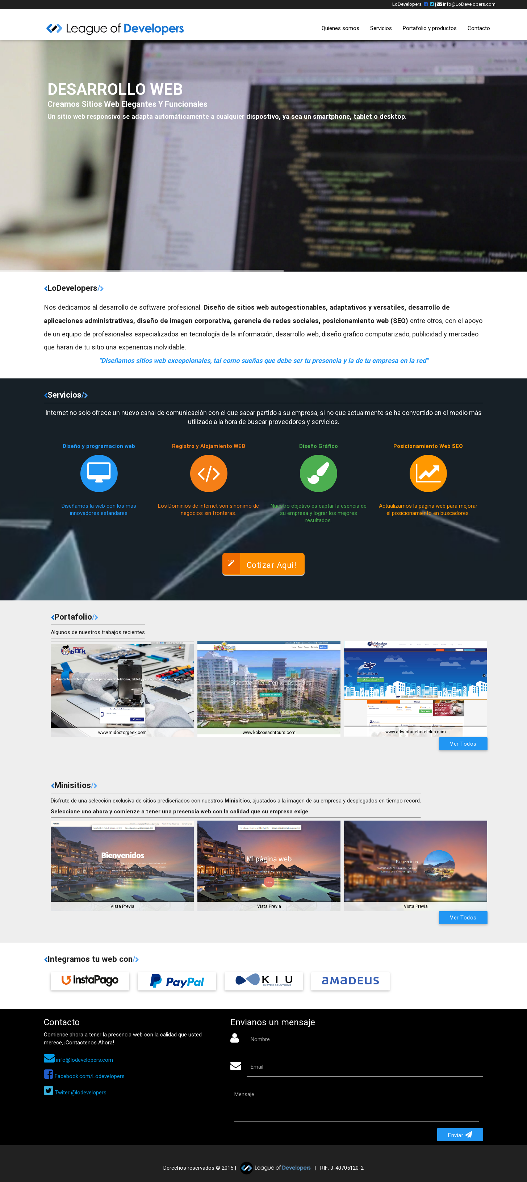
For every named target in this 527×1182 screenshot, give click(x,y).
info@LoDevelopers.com (466, 4)
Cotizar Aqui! (259, 563)
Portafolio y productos (430, 28)
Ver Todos (463, 744)
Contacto (479, 28)
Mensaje (244, 1094)
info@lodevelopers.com (78, 1060)
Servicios (381, 28)
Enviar (460, 1134)
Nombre (260, 1039)
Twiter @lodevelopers (75, 1092)
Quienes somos (340, 28)
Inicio (304, 28)
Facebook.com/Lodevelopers (84, 1076)
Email (257, 1067)
